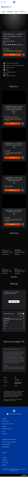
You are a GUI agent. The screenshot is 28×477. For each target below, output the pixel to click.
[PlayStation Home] (14, 2)
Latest (3, 11)
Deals (16, 11)
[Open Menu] (1, 2)
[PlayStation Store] (7, 7)
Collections (10, 11)
